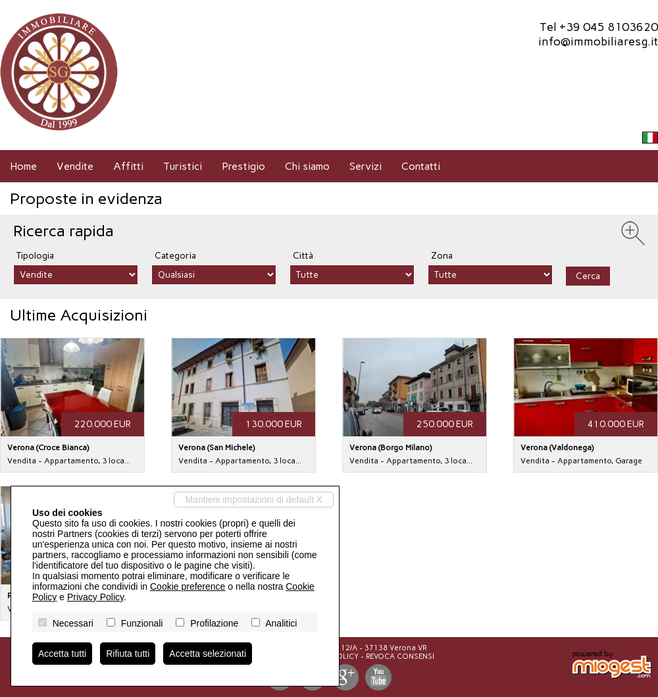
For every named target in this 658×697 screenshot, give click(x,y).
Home (23, 166)
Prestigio (243, 166)
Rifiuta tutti (127, 653)
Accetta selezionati (207, 653)
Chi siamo (307, 166)
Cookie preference (187, 586)
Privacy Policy (95, 597)
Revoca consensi (400, 656)
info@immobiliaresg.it (598, 41)
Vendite (75, 166)
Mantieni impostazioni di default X (253, 499)
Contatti (420, 166)
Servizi (365, 166)
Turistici (182, 166)
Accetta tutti (62, 653)
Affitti (128, 166)
